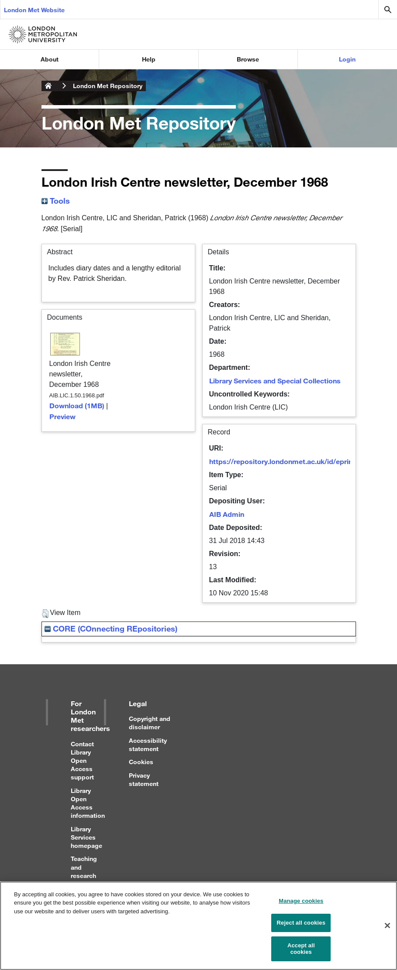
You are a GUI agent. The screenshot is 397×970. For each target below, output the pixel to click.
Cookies (141, 761)
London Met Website (34, 10)
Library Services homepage (86, 837)
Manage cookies (301, 904)
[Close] (387, 929)
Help (148, 59)
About (50, 59)
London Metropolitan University (48, 86)
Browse (248, 59)
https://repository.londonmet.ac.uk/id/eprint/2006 (291, 461)
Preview (62, 416)
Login (347, 59)
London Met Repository (107, 85)
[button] (45, 613)
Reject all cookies (301, 926)
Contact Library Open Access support (82, 760)
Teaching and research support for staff (84, 875)
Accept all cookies (301, 952)
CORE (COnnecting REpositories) (111, 628)
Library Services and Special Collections (275, 380)
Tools (55, 200)
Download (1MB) (76, 405)
